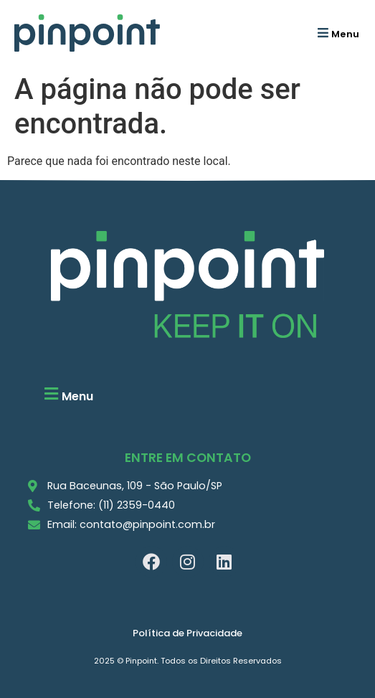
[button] (337, 33)
